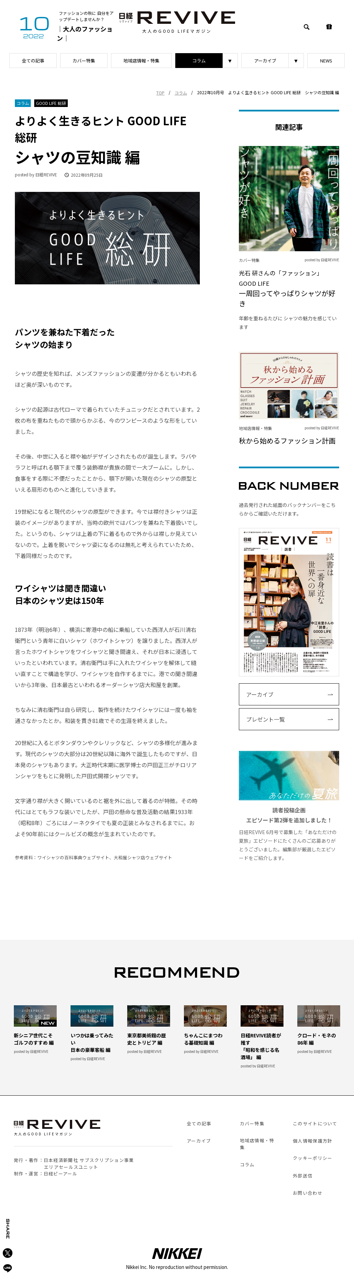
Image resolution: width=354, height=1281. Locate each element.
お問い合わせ (308, 1193)
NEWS (326, 60)
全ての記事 (33, 60)
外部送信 (303, 1175)
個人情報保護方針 (312, 1140)
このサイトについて (315, 1123)
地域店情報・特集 (141, 60)
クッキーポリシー (312, 1158)
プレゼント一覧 (265, 719)
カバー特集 (84, 60)
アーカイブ (265, 60)
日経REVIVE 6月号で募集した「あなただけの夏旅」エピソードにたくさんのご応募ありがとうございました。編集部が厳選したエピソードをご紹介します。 (289, 806)
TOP (160, 93)
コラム (199, 60)
